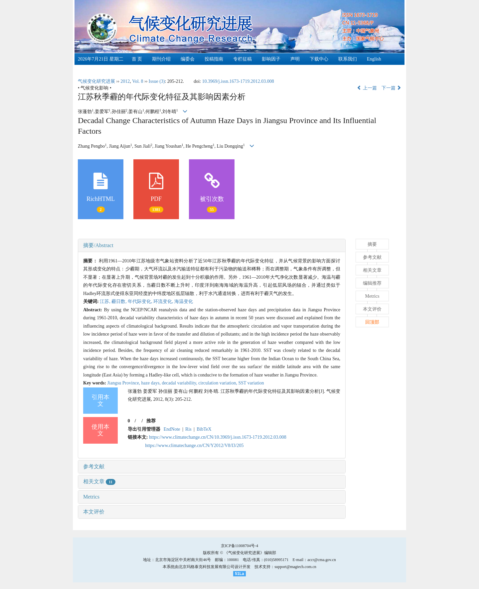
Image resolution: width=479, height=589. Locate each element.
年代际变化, (140, 301)
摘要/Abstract (98, 245)
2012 (125, 81)
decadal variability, (180, 382)
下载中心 (319, 59)
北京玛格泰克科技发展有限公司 (207, 566)
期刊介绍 (161, 59)
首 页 (137, 59)
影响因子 (271, 59)
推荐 (151, 420)
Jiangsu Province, (124, 382)
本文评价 (93, 512)
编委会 (188, 59)
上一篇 (367, 87)
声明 (295, 59)
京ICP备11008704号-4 (239, 545)
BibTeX (204, 429)
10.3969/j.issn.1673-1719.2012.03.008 (238, 81)
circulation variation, (218, 382)
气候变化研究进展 (96, 81)
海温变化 (183, 301)
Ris (188, 429)
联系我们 (347, 59)
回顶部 (372, 322)
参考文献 (93, 466)
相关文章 (99, 481)
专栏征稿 (242, 59)
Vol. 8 (137, 81)
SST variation (251, 382)
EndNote (172, 429)
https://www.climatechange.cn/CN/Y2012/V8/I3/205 (194, 445)
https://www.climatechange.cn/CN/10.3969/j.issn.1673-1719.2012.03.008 (217, 437)
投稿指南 (214, 59)
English (374, 59)
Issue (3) (157, 81)
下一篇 (391, 87)
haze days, (151, 382)
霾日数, (119, 301)
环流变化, (163, 301)
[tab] (211, 245)
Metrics (91, 497)
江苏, (105, 301)
